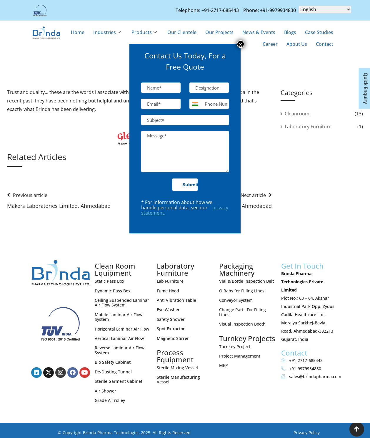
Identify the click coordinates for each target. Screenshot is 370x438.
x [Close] (240, 44)
